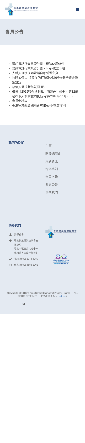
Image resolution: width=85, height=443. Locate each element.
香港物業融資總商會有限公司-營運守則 (39, 105)
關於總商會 (53, 153)
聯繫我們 (51, 192)
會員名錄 (51, 176)
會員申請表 (20, 101)
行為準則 (51, 169)
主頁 (48, 146)
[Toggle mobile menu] (78, 9)
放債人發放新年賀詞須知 (29, 87)
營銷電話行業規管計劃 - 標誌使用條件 (38, 63)
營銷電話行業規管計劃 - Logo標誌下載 (38, 68)
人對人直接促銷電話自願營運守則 (35, 73)
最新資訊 (51, 161)
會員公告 (51, 184)
